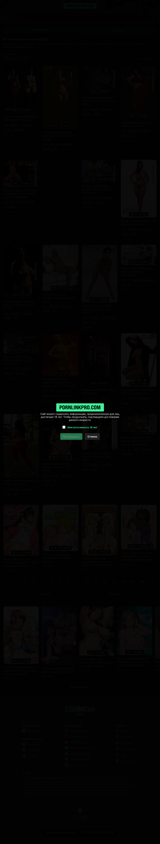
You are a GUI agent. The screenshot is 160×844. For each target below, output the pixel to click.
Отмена (92, 436)
